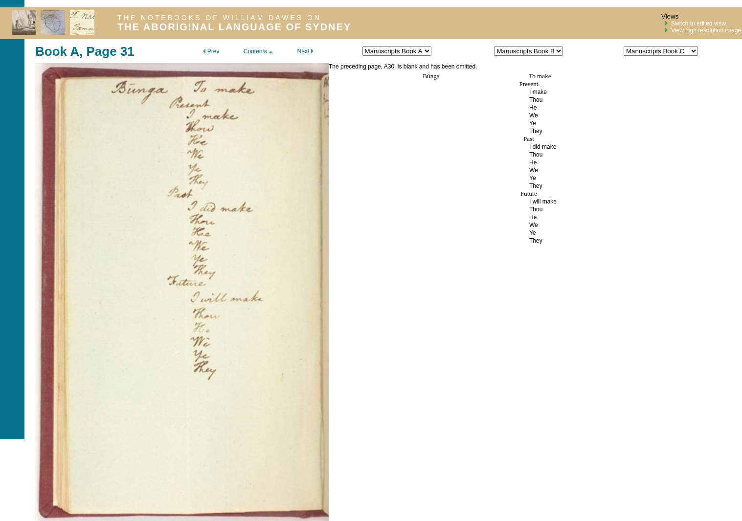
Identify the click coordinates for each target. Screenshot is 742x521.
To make (540, 76)
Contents (258, 51)
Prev (211, 51)
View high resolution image (706, 30)
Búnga (431, 76)
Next (305, 51)
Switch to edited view (698, 23)
